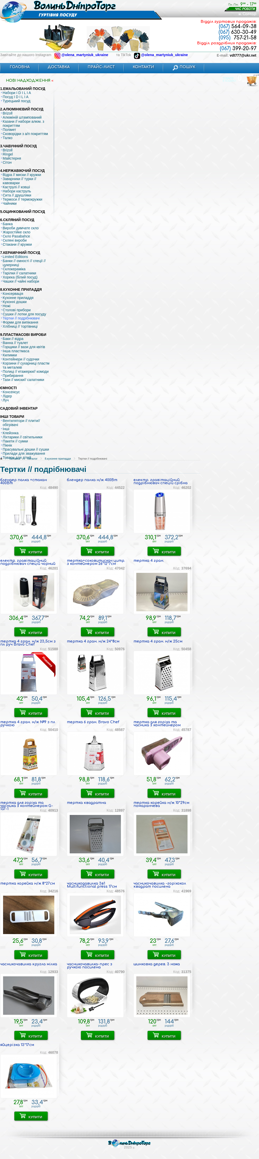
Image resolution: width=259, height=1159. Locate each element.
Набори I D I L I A (17, 93)
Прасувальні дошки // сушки (26, 449)
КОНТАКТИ (143, 67)
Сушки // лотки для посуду (24, 314)
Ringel (8, 154)
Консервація (13, 294)
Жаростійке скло (16, 232)
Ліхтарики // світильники (23, 437)
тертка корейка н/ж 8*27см (27, 883)
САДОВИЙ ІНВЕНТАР (19, 408)
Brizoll (8, 113)
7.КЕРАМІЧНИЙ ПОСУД (20, 253)
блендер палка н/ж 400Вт (92, 480)
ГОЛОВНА (20, 67)
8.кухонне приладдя (58, 458)
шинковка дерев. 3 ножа (156, 964)
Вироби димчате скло (21, 228)
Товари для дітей (17, 458)
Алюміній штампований (22, 117)
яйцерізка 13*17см (17, 1045)
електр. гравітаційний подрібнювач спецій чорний (27, 562)
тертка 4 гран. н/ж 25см (157, 641)
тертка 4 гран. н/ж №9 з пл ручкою (27, 723)
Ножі (7, 306)
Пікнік (7, 445)
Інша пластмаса (16, 351)
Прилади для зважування (24, 453)
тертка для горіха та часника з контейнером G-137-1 (26, 806)
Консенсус (11, 392)
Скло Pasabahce (16, 236)
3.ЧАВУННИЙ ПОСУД (18, 146)
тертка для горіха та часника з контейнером (157, 723)
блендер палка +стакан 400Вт (23, 481)
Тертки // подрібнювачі (21, 318)
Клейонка (11, 433)
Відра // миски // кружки (22, 175)
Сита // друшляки (17, 195)
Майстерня (12, 158)
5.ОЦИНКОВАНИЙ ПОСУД (22, 212)
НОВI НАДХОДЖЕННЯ (28, 80)
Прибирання (13, 376)
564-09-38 (237, 26)
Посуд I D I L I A (16, 97)
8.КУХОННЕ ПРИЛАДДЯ (21, 289)
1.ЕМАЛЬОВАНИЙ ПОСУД (22, 89)
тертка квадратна (86, 803)
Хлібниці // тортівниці (20, 326)
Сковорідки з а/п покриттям (25, 134)
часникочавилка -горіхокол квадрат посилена (159, 885)
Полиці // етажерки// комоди (26, 371)
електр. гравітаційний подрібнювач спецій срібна (160, 481)
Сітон (7, 162)
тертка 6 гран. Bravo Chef (93, 722)
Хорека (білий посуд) (20, 277)
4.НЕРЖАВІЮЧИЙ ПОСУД (22, 171)
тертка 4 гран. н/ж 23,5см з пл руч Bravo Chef (28, 642)
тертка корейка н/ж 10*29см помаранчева (161, 804)
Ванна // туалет (15, 343)
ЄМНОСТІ (8, 388)
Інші (6, 429)
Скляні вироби (15, 240)
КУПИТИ (30, 551)
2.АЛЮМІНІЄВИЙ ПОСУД (22, 109)
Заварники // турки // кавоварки (19, 181)
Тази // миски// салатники (23, 380)
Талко (8, 138)
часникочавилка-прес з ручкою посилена (89, 965)
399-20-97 (238, 48)
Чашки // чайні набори (21, 281)
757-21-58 (237, 38)
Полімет (9, 130)
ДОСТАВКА (59, 67)
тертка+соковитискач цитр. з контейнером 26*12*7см (96, 562)
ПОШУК (183, 67)
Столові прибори (17, 310)
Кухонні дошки (15, 302)
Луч (6, 400)
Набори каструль (17, 191)
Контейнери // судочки (21, 359)
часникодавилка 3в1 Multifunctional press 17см (92, 885)
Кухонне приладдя (18, 298)
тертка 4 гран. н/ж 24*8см (93, 641)
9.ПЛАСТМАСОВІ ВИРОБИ (23, 335)
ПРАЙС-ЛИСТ (101, 67)
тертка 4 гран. (148, 561)
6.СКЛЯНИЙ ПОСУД (17, 220)
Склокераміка (14, 269)
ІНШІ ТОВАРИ (12, 417)
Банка (8, 224)
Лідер (7, 396)
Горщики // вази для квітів (24, 347)
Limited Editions (15, 257)
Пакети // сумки (15, 441)
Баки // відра (13, 339)
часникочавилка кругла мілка (28, 964)
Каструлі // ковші (16, 187)
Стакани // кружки (17, 244)
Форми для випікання (20, 322)
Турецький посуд (16, 101)
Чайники (10, 203)
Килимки (10, 355)
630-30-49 (237, 32)
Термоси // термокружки (23, 199)
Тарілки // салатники (19, 273)
